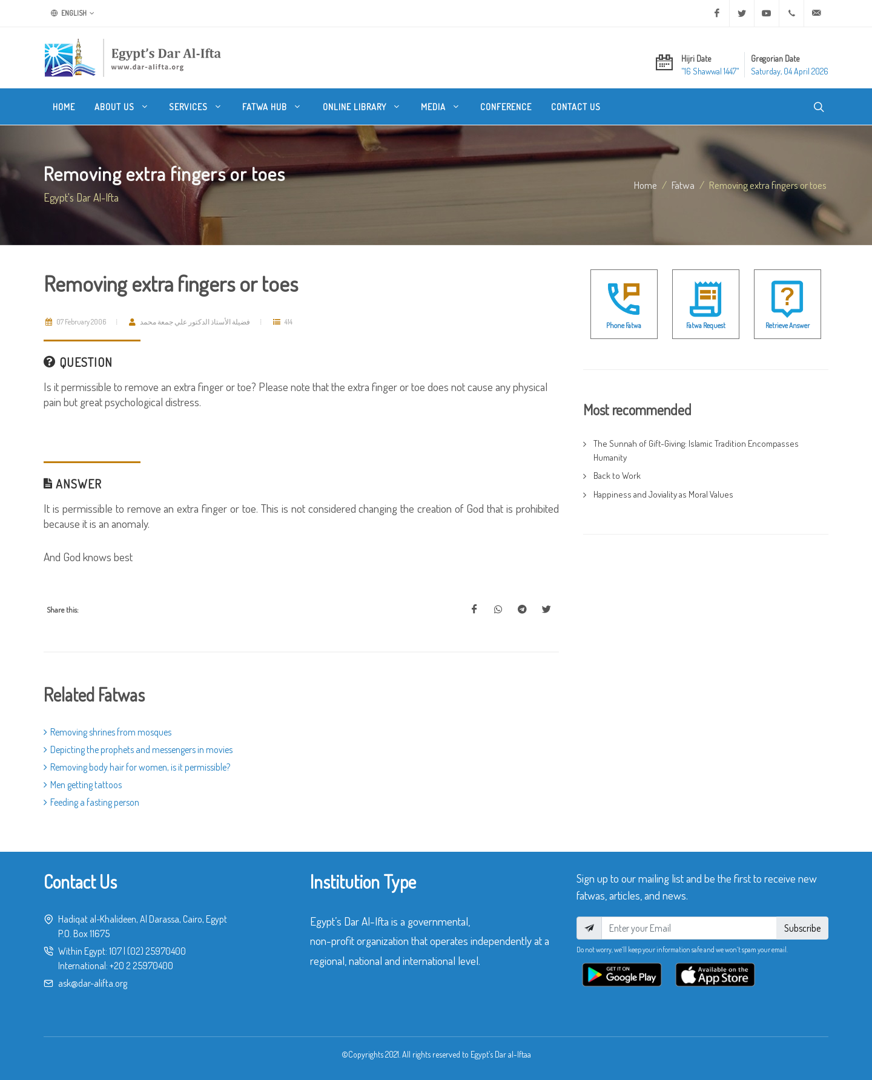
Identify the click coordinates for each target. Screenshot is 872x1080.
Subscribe (802, 928)
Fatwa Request (705, 325)
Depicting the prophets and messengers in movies (138, 749)
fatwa (683, 184)
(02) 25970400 (156, 951)
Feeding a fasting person (91, 802)
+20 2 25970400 (141, 966)
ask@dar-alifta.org (92, 983)
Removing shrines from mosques (107, 732)
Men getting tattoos (83, 785)
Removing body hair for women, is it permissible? (137, 767)
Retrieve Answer (787, 325)
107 (115, 951)
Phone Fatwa (623, 325)
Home (645, 184)
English (72, 13)
